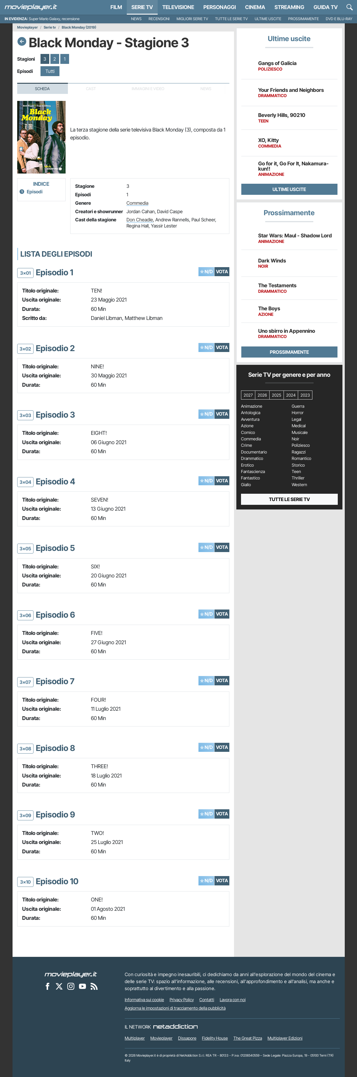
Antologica (250, 413)
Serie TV (142, 7)
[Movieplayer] (71, 974)
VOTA (222, 271)
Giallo (246, 485)
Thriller (298, 478)
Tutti (49, 71)
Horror (298, 413)
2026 (262, 395)
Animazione (251, 406)
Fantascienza (253, 472)
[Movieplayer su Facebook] (47, 986)
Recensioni (159, 19)
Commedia (137, 203)
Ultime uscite (268, 19)
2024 (291, 395)
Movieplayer (27, 27)
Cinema (255, 7)
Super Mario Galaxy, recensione (54, 19)
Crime (246, 445)
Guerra (298, 406)
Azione (247, 426)
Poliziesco (301, 445)
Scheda (42, 88)
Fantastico (250, 478)
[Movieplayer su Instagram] (71, 986)
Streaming (289, 7)
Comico (248, 432)
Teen (296, 472)
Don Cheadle (139, 220)
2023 (305, 395)
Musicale (300, 432)
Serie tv (50, 27)
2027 (248, 395)
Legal (296, 419)
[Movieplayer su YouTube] (82, 986)
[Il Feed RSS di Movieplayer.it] (94, 986)
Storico (298, 465)
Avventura (250, 419)
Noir (295, 439)
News (136, 19)
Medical (299, 426)
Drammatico (252, 458)
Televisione (178, 7)
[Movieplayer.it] (31, 7)
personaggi (219, 7)
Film (116, 7)
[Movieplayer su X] (59, 986)
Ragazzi (299, 452)
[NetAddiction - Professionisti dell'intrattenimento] (175, 1026)
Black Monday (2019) (79, 27)
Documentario (254, 452)
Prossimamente (303, 19)
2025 (276, 395)
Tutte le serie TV (231, 19)
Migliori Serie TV (192, 19)
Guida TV (326, 7)
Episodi (35, 192)
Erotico (247, 465)
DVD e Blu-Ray (339, 19)
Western (299, 485)
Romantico (301, 458)
